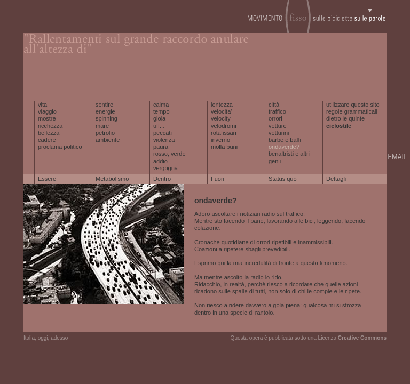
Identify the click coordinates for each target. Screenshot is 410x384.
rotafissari (223, 133)
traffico (277, 111)
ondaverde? (284, 146)
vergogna (165, 168)
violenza (164, 140)
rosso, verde (169, 153)
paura (160, 146)
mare (102, 126)
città (274, 104)
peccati (162, 133)
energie (105, 111)
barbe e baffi (285, 140)
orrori (275, 118)
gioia (159, 118)
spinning (106, 118)
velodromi (223, 126)
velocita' (221, 111)
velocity (221, 118)
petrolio (105, 133)
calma (161, 104)
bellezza (48, 133)
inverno (220, 140)
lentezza (222, 104)
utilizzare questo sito (353, 104)
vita (42, 104)
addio (160, 161)
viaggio (47, 111)
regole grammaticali (351, 111)
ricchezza (50, 126)
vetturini (279, 133)
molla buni (224, 146)
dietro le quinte (345, 118)
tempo (161, 111)
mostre (47, 118)
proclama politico (60, 146)
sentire (104, 104)
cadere (47, 140)
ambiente (108, 140)
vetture (278, 126)
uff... (158, 126)
